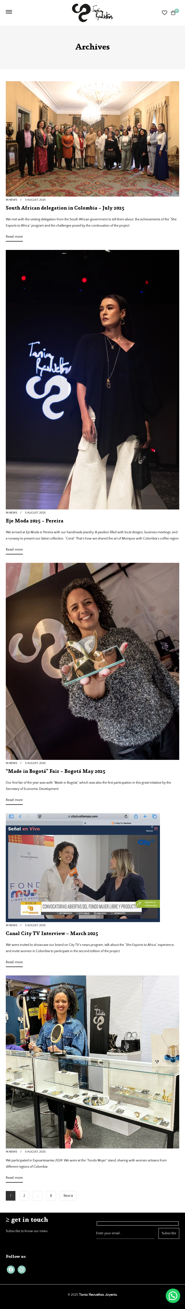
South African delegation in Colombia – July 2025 (65, 208)
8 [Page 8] (51, 1196)
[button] (173, 1296)
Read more (14, 238)
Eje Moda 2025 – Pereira (34, 521)
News (13, 199)
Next (68, 1196)
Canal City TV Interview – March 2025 (52, 933)
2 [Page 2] (24, 1196)
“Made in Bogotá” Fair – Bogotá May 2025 (55, 771)
